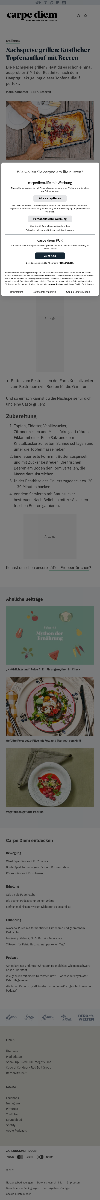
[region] (50, 229)
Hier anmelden (66, 262)
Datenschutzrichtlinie (44, 292)
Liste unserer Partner (52, 284)
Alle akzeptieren (50, 198)
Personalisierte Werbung (50, 219)
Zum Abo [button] (50, 256)
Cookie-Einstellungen (78, 292)
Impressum (16, 292)
